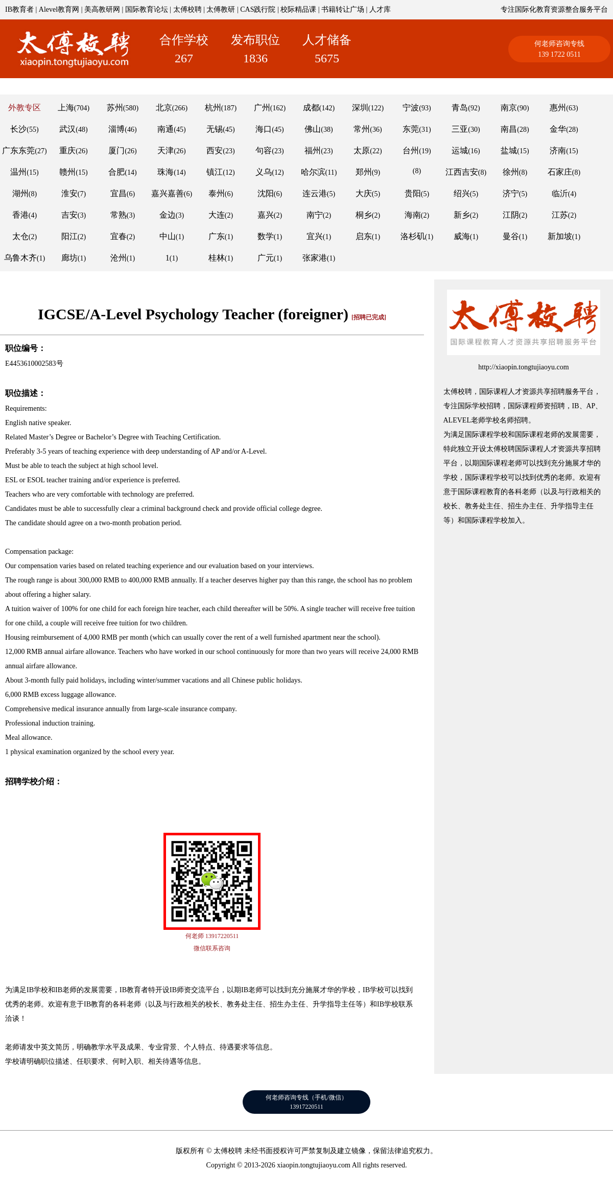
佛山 (312, 129)
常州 (361, 129)
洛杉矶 (412, 236)
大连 (216, 214)
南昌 (509, 129)
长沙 (18, 129)
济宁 (511, 193)
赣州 (67, 172)
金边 (167, 214)
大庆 (364, 193)
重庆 (67, 150)
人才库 (380, 9)
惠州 (558, 107)
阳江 (69, 236)
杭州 (213, 107)
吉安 (69, 214)
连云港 (314, 193)
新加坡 (560, 236)
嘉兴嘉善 (167, 193)
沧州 (118, 257)
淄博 (116, 129)
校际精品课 (298, 9)
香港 (20, 214)
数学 (265, 236)
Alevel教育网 (59, 9)
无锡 (214, 129)
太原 (361, 150)
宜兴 (314, 236)
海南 (413, 214)
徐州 (511, 172)
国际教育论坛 (146, 9)
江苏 (560, 214)
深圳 (360, 107)
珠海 (165, 172)
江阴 (511, 214)
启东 (364, 236)
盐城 (509, 150)
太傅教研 (220, 9)
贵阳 (413, 193)
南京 (509, 107)
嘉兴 (265, 214)
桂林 (216, 257)
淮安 (69, 193)
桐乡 (364, 214)
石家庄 (560, 172)
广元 (265, 257)
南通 (165, 129)
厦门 (116, 150)
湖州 (20, 193)
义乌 (263, 172)
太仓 (20, 236)
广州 (262, 107)
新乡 (462, 214)
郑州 (364, 172)
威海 (462, 236)
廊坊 (69, 257)
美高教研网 (102, 9)
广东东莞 (18, 150)
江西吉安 (461, 172)
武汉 (67, 129)
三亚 (460, 129)
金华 (558, 129)
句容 (263, 150)
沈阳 (265, 193)
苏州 (115, 107)
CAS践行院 (257, 9)
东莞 (411, 129)
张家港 (314, 257)
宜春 (118, 236)
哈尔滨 (313, 172)
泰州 (216, 193)
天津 (165, 150)
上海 (66, 107)
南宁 (314, 214)
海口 (263, 129)
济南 (558, 150)
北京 (164, 107)
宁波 (411, 107)
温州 (18, 172)
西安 (214, 150)
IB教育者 (19, 9)
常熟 (118, 214)
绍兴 (462, 193)
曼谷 (511, 236)
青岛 (460, 107)
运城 (460, 150)
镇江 (214, 172)
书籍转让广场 (342, 9)
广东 (216, 236)
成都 (311, 107)
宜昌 (118, 193)
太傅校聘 (187, 9)
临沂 (560, 193)
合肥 (116, 172)
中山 (167, 236)
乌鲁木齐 (20, 257)
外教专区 (24, 107)
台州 (411, 150)
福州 (312, 150)
